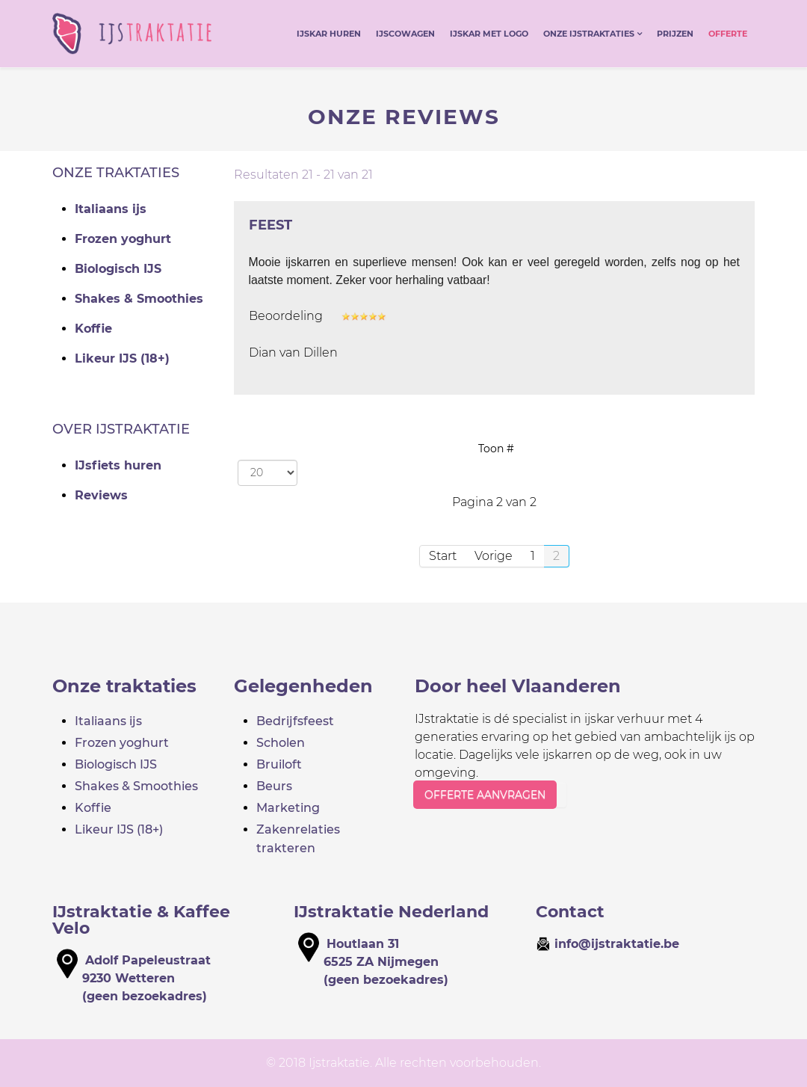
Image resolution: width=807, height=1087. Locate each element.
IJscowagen (405, 33)
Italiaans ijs (110, 209)
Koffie (93, 328)
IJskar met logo (489, 33)
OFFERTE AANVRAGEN (484, 794)
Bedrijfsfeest (295, 721)
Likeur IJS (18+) (122, 358)
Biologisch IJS (118, 269)
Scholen (280, 743)
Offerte (727, 33)
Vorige (493, 556)
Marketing (288, 808)
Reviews (101, 495)
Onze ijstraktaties (588, 33)
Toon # (496, 448)
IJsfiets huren (118, 465)
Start (443, 556)
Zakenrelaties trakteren (298, 838)
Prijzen (675, 33)
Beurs (274, 786)
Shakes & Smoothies (139, 299)
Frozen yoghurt (123, 239)
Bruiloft (279, 764)
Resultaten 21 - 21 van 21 (303, 174)
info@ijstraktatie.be (616, 944)
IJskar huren (329, 33)
